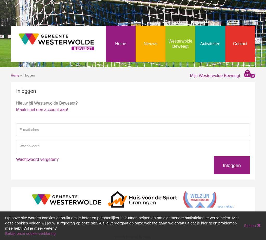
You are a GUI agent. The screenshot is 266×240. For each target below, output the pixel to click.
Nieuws (150, 44)
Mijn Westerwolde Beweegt (215, 75)
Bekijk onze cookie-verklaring (30, 233)
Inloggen (232, 165)
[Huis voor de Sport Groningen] (142, 199)
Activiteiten (210, 44)
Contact (240, 44)
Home (120, 44)
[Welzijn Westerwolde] (209, 199)
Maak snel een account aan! (42, 109)
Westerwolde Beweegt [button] (180, 44)
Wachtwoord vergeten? (37, 159)
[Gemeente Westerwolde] (66, 199)
